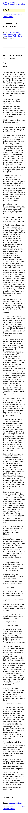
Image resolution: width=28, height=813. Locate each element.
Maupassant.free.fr (16, 803)
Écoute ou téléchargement (12, 15)
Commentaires (8, 17)
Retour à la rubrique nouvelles (14, 4)
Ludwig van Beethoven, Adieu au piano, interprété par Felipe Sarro (13, 34)
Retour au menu (9, 2)
